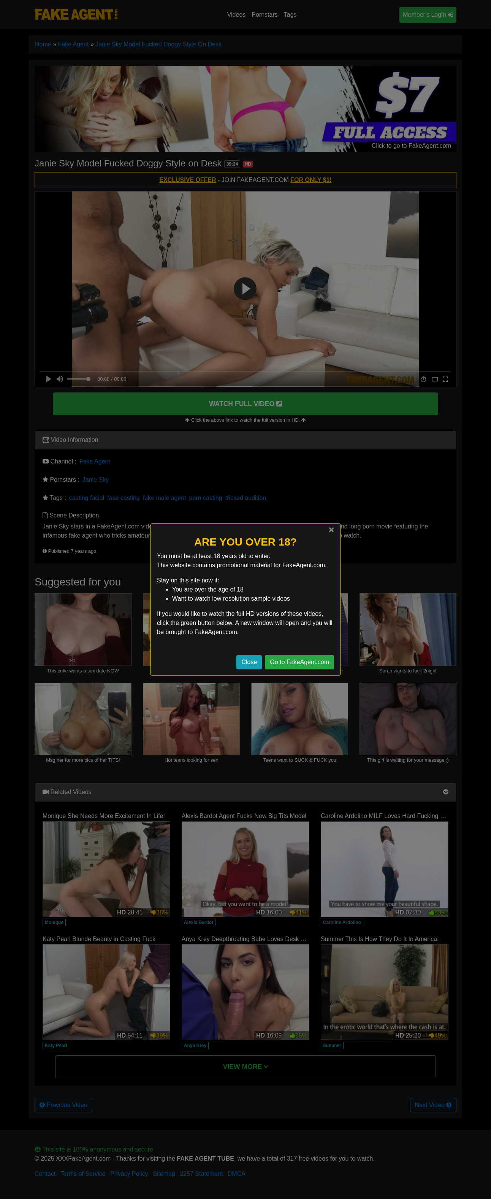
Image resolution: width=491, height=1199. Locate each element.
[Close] (331, 529)
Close (249, 662)
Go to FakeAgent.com (299, 662)
